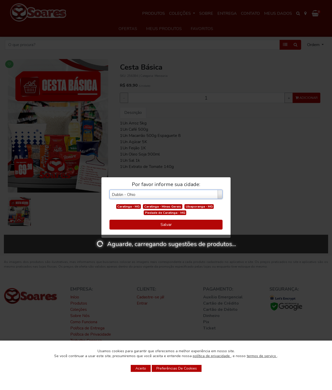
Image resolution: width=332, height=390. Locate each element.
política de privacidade (212, 356)
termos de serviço (262, 356)
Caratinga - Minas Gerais (162, 206)
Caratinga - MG (128, 206)
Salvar (166, 224)
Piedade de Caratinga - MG (165, 213)
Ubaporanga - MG (199, 206)
